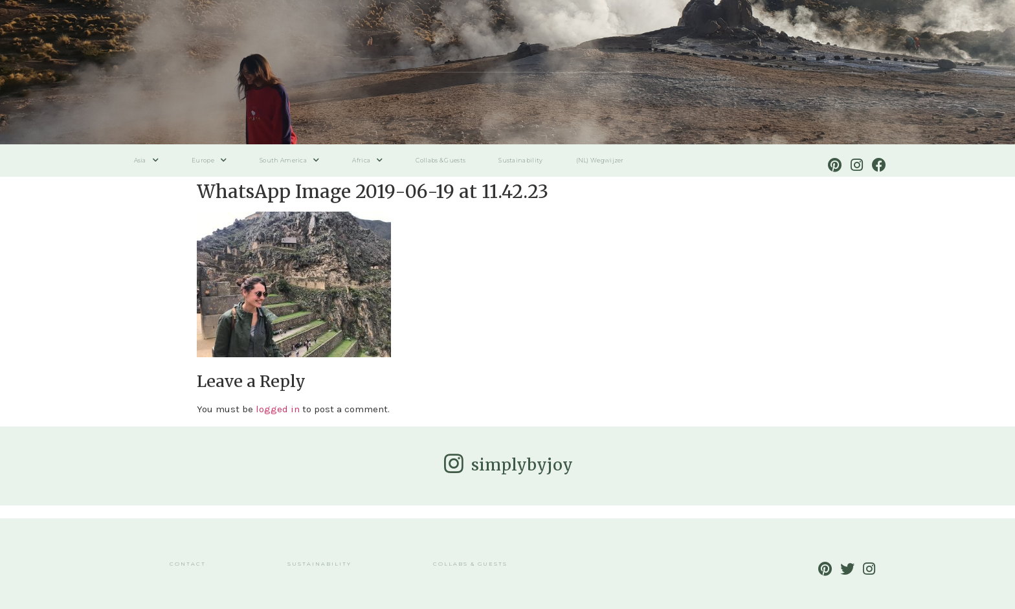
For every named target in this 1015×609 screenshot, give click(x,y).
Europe (209, 160)
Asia (146, 160)
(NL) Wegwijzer (600, 160)
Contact (188, 563)
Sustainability (520, 160)
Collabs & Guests (440, 160)
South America (289, 160)
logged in (278, 409)
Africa (367, 160)
